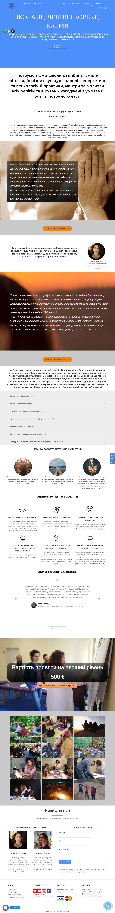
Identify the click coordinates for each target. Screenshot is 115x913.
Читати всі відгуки (57, 628)
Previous (16, 599)
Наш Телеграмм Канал (90, 894)
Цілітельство (50, 3)
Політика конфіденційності (16, 897)
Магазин (93, 6)
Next (98, 599)
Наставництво (99, 3)
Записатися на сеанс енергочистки (57, 359)
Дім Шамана (25, 3)
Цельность (62, 3)
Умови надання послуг (14, 894)
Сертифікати (12, 890)
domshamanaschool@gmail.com (91, 896)
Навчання (86, 3)
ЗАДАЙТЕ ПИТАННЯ (57, 46)
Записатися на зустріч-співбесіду (57, 228)
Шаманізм (37, 3)
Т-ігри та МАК (74, 3)
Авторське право (13, 892)
